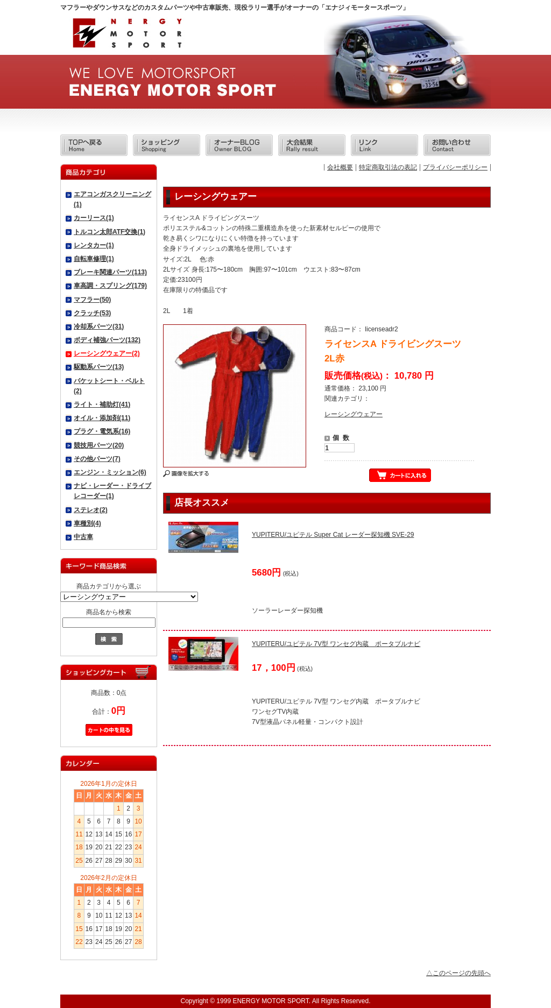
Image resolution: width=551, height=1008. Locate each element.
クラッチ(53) (92, 313)
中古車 (83, 537)
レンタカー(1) (94, 245)
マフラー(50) (92, 299)
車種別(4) (87, 523)
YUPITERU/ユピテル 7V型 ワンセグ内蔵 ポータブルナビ (336, 644)
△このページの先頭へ (458, 973)
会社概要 (340, 167)
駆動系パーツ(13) (99, 367)
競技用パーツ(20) (99, 445)
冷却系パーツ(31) (99, 326)
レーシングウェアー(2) (107, 353)
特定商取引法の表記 (388, 167)
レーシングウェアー (353, 414)
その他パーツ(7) (97, 459)
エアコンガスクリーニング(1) (112, 199)
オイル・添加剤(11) (102, 418)
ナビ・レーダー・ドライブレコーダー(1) (112, 491)
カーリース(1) (94, 218)
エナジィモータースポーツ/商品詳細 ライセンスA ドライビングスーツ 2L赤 (126, 36)
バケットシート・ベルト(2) (109, 386)
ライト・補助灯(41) (102, 404)
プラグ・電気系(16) (102, 431)
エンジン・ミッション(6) (110, 472)
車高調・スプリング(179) (110, 285)
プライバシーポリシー (455, 167)
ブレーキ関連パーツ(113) (110, 272)
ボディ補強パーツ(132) (107, 340)
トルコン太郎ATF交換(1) (109, 232)
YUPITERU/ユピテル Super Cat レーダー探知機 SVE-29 (333, 534)
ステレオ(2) (91, 510)
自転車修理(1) (94, 258)
